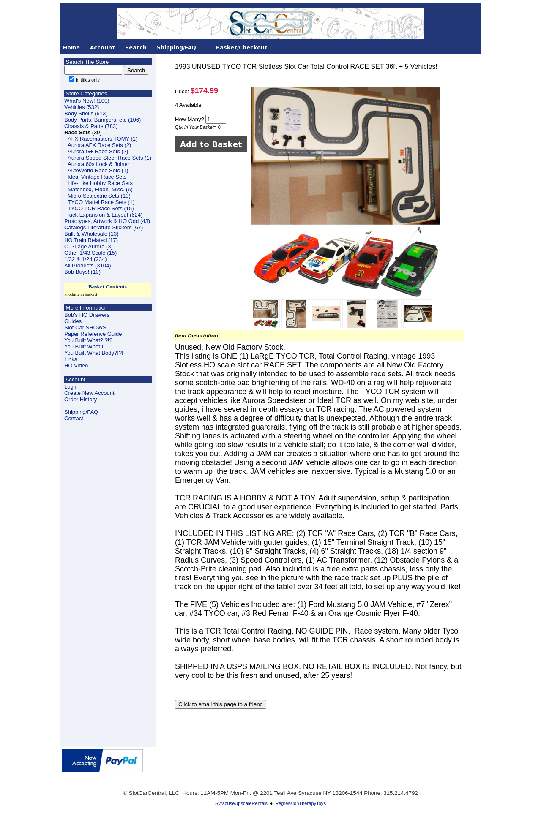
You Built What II (84, 346)
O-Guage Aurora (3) (88, 246)
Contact (73, 418)
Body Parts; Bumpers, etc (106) (102, 120)
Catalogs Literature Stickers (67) (103, 227)
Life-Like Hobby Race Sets (100, 183)
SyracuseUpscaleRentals (241, 803)
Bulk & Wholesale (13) (91, 234)
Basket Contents (107, 286)
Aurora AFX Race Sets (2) (99, 145)
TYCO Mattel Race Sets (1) (101, 202)
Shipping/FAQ (81, 412)
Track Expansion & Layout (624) (103, 215)
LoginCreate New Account (89, 390)
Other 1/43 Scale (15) (90, 253)
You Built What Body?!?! (93, 353)
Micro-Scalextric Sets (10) (99, 196)
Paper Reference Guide (93, 334)
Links (70, 359)
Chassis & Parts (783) (90, 126)
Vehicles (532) (81, 107)
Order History (80, 399)
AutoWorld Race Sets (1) (98, 170)
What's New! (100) (86, 101)
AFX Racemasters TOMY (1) (102, 139)
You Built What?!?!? (88, 340)
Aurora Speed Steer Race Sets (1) (109, 158)
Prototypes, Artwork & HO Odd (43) (107, 221)
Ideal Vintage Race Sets (97, 177)
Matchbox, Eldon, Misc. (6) (100, 189)
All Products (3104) (87, 265)
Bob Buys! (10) (82, 272)
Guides (73, 321)
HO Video (76, 365)
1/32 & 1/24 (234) (85, 259)
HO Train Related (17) (91, 240)
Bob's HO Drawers (86, 315)
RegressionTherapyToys (300, 803)
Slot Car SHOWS (85, 327)
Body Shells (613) (86, 113)
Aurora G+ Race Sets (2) (98, 151)
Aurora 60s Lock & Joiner (98, 164)
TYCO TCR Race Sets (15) (101, 208)
